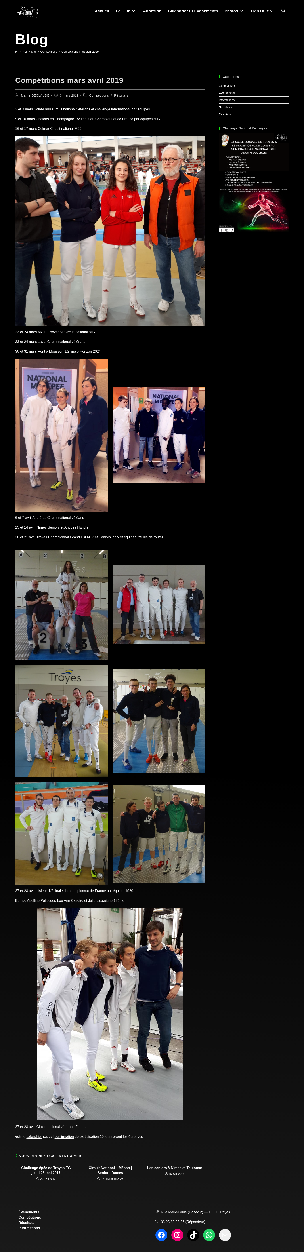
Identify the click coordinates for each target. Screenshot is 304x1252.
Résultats (121, 95)
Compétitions (99, 95)
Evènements (227, 92)
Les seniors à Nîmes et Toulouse (174, 1168)
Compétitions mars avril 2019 (80, 51)
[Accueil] (16, 51)
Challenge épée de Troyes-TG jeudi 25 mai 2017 (46, 1170)
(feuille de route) (150, 537)
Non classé (226, 107)
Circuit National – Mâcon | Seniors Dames (110, 1170)
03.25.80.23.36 (172, 1222)
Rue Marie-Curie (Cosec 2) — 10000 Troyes (195, 1212)
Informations (227, 100)
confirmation (64, 1136)
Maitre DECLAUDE (35, 95)
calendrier (34, 1136)
